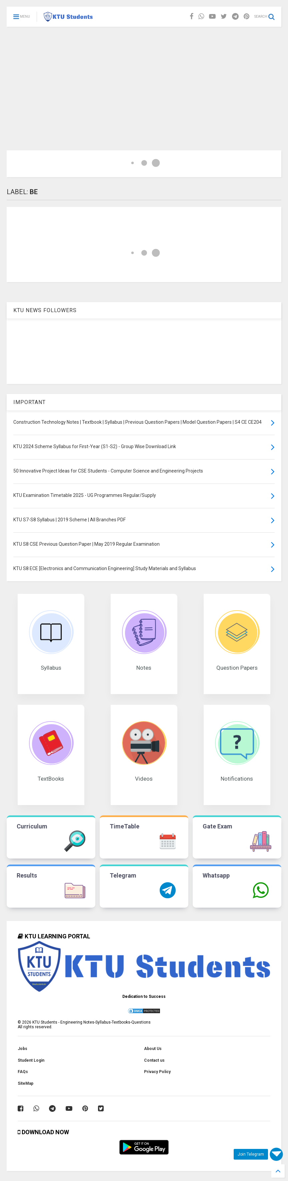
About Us (153, 1048)
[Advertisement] (144, 77)
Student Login (31, 1060)
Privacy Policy (157, 1071)
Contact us (154, 1060)
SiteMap (25, 1083)
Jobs (22, 1048)
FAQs (23, 1071)
